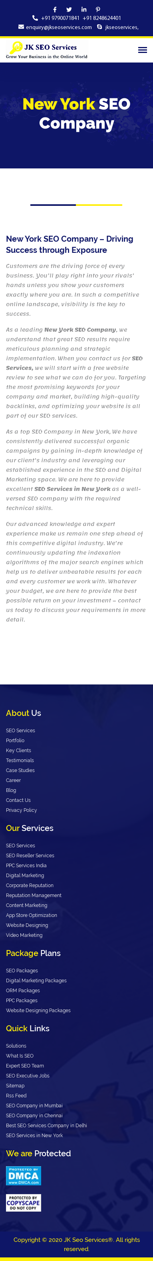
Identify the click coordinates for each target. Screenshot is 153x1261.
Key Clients (18, 750)
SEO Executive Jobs (28, 1076)
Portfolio (15, 740)
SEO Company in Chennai (34, 1115)
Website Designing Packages (38, 1010)
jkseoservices (120, 28)
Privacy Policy (21, 810)
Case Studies (20, 770)
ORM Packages (23, 990)
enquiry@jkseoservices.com (59, 28)
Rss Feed (16, 1096)
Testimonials (20, 760)
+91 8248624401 (102, 19)
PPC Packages (22, 1000)
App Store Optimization (31, 915)
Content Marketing (26, 905)
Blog (11, 790)
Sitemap (15, 1086)
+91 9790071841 (61, 19)
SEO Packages (22, 971)
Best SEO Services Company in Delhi (46, 1125)
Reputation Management (34, 895)
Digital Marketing (25, 875)
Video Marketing (24, 935)
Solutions (16, 1046)
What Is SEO (20, 1056)
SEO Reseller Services (30, 855)
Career (13, 780)
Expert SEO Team (25, 1066)
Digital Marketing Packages (36, 980)
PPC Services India (26, 865)
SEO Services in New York (34, 1135)
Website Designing (27, 925)
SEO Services (20, 730)
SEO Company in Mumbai (34, 1106)
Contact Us (18, 800)
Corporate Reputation (30, 885)
